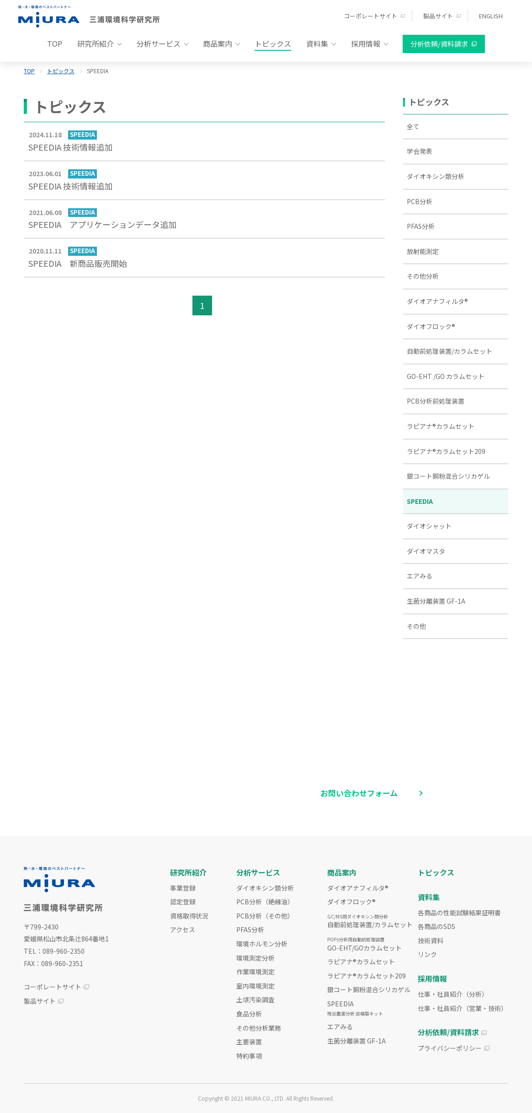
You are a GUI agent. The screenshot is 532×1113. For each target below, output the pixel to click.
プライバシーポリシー (450, 1048)
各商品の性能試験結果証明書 (459, 912)
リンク (427, 954)
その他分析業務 (258, 1027)
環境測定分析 (255, 957)
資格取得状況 (189, 915)
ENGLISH (491, 15)
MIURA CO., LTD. (265, 1098)
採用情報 (432, 978)
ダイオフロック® (431, 326)
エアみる (419, 575)
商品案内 (341, 872)
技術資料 (430, 940)
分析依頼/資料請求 (439, 44)
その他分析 (423, 276)
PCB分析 (419, 201)
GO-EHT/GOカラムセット (364, 944)
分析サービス (258, 872)
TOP (54, 43)
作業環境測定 (255, 971)
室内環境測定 (255, 985)
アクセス (182, 929)
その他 (416, 626)
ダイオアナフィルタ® (437, 301)
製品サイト (438, 15)
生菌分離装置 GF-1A (436, 600)
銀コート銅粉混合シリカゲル (448, 476)
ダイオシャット (429, 525)
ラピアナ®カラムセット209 (446, 451)
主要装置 (249, 1041)
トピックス (273, 43)
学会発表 (419, 151)
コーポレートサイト (370, 15)
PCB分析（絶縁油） (265, 901)
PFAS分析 (421, 226)
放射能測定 (423, 251)
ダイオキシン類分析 (435, 176)
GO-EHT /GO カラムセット (445, 376)
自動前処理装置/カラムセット (449, 351)
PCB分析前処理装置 (435, 400)
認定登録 (183, 901)
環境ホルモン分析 (261, 943)
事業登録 (183, 887)
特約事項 (249, 1055)
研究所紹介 (188, 872)
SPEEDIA (420, 501)
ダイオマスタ (426, 551)
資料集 (429, 896)
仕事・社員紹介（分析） (453, 994)
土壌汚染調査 (255, 999)
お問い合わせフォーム (359, 793)
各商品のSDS (436, 926)
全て (413, 126)
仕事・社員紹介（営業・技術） (462, 1008)
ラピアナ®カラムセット (440, 426)
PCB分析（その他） (265, 915)
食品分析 (249, 1013)
